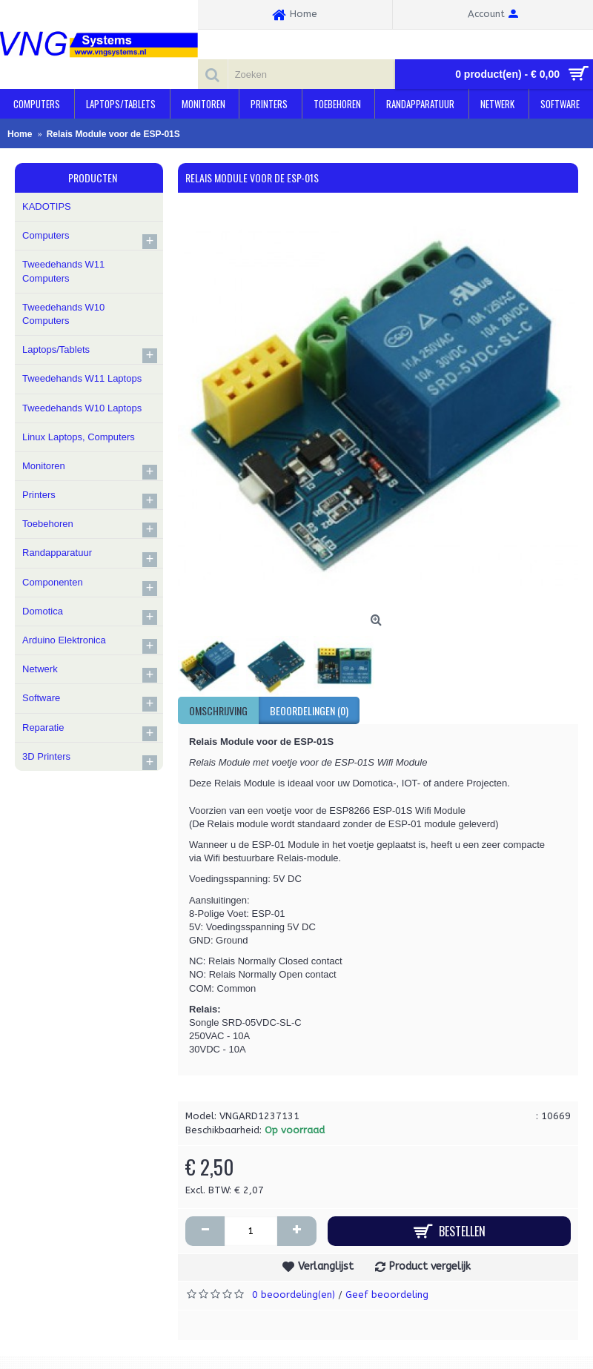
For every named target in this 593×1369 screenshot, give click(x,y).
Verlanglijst (326, 1266)
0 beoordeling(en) (293, 1294)
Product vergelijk (430, 1266)
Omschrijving (218, 710)
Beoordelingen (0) (309, 710)
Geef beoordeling (386, 1294)
